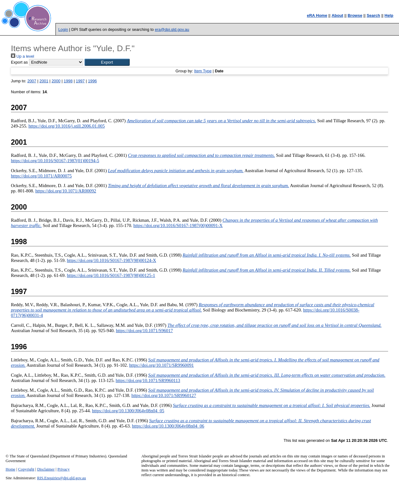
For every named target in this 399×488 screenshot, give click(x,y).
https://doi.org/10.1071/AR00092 (65, 190)
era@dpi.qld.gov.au (172, 29)
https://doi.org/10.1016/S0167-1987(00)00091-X (178, 225)
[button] (107, 62)
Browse (355, 15)
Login (63, 29)
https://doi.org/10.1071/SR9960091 (161, 365)
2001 (44, 81)
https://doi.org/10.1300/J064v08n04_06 (168, 425)
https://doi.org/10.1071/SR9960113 (148, 380)
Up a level (22, 56)
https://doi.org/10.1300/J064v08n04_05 (128, 410)
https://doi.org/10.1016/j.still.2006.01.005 (66, 125)
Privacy (63, 469)
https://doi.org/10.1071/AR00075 (41, 175)
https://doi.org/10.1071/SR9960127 (164, 395)
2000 (55, 81)
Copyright (26, 469)
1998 (68, 81)
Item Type (203, 71)
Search (373, 15)
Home (10, 469)
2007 (31, 81)
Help (389, 15)
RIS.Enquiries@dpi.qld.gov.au (61, 478)
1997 (80, 81)
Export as (19, 62)
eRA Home (317, 15)
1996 (92, 81)
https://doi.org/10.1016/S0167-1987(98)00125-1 (111, 275)
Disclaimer (46, 469)
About (338, 15)
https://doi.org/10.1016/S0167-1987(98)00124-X (111, 260)
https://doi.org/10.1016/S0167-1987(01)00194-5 (55, 160)
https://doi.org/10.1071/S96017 (144, 330)
